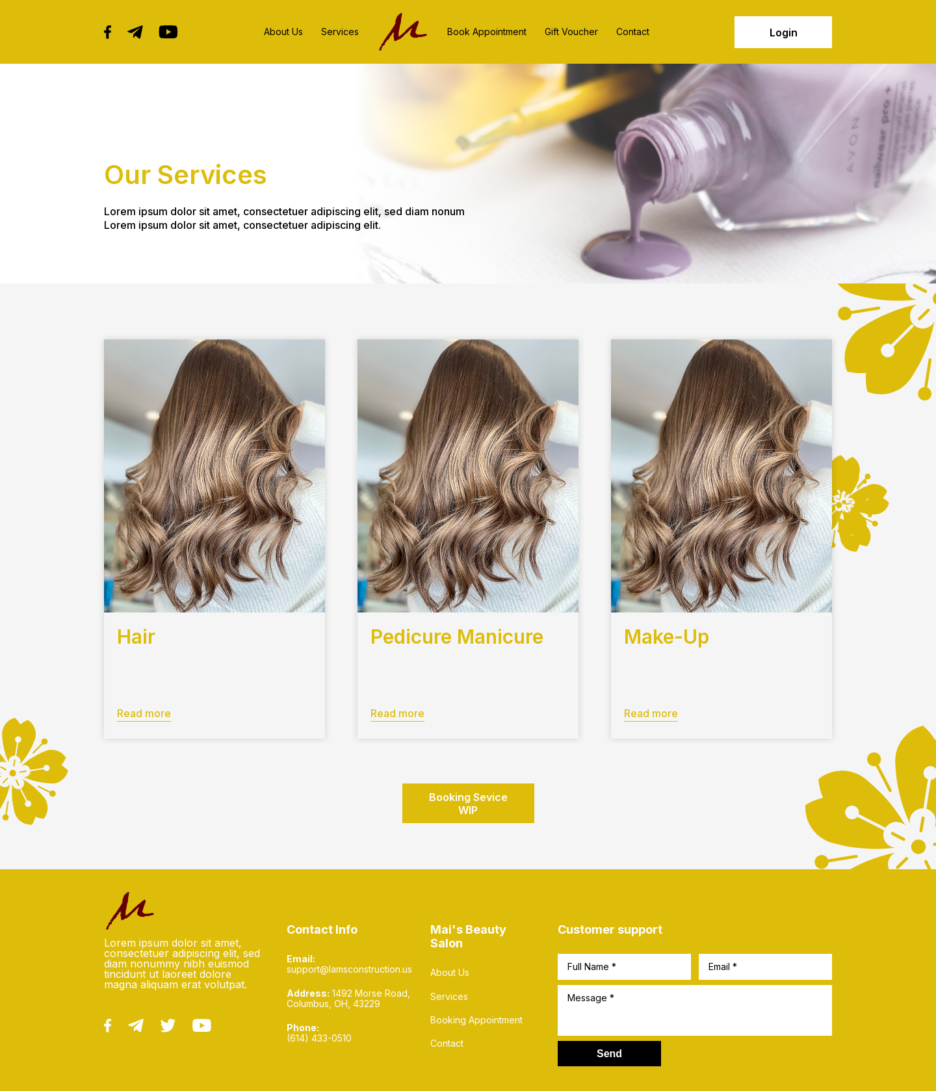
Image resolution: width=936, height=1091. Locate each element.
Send (609, 1053)
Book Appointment (486, 31)
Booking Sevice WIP (468, 804)
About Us (283, 31)
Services (340, 31)
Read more (144, 713)
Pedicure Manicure (456, 636)
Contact (632, 31)
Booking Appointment (476, 1020)
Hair (136, 636)
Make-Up (666, 636)
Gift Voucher (571, 31)
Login (784, 32)
